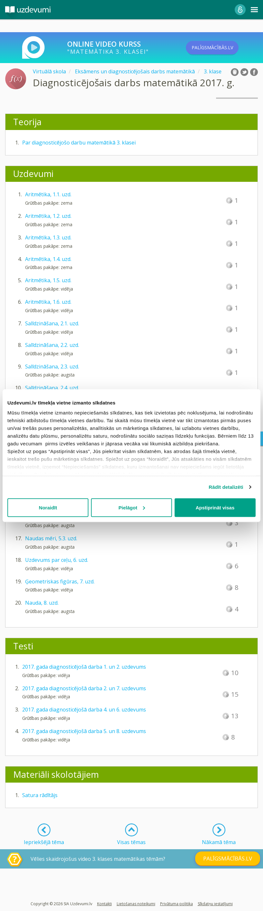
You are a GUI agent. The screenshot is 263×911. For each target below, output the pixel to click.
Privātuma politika (176, 903)
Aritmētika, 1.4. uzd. (48, 259)
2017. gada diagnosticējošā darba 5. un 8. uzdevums (84, 731)
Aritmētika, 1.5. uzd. (48, 280)
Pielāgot (132, 507)
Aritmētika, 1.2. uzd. (48, 215)
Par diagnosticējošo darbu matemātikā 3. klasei (79, 142)
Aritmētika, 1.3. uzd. (48, 237)
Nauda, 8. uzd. (42, 602)
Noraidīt (48, 507)
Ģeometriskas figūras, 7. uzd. (60, 581)
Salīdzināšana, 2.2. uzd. (52, 345)
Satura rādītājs (40, 795)
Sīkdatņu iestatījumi (215, 903)
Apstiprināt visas (214, 507)
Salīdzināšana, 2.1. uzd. (52, 323)
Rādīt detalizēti (226, 487)
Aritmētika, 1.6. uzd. (48, 301)
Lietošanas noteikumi (136, 903)
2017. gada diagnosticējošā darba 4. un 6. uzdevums (84, 709)
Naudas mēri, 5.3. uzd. (51, 538)
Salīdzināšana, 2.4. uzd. (52, 387)
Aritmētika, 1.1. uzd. (48, 194)
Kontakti (104, 903)
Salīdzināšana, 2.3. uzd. (52, 366)
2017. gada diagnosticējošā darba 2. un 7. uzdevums (84, 688)
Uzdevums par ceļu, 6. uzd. (56, 559)
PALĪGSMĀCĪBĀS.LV (222, 47)
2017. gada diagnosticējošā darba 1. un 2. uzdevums (84, 666)
